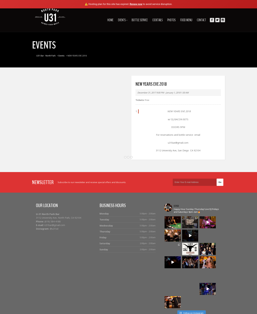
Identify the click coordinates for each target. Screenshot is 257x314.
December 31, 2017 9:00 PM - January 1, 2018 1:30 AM (163, 92)
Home (108, 20)
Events (120, 20)
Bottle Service (137, 20)
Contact (198, 20)
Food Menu (184, 20)
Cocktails (155, 20)
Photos (169, 20)
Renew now (136, 4)
